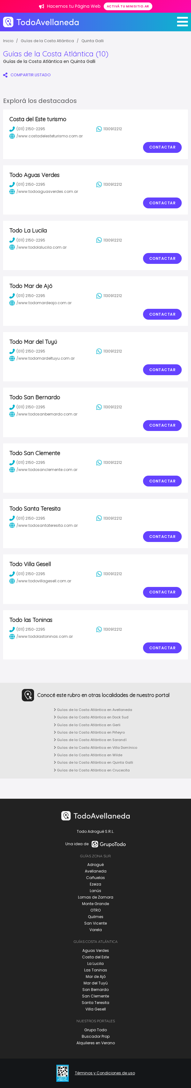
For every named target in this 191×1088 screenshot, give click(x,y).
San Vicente (95, 923)
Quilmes (95, 916)
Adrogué (95, 864)
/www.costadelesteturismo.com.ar (46, 136)
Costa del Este (95, 957)
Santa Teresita (95, 1002)
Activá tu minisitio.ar (128, 6)
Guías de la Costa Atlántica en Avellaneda (93, 709)
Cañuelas (95, 877)
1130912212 (109, 129)
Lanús (95, 890)
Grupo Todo (95, 1029)
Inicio (8, 40)
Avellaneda (95, 871)
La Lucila (95, 963)
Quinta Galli (92, 40)
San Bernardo (95, 989)
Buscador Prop (96, 1036)
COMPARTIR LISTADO (27, 75)
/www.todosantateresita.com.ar (43, 525)
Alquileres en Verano (95, 1043)
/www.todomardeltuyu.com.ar (42, 358)
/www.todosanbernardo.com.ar (43, 414)
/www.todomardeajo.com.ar (40, 303)
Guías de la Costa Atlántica (47, 40)
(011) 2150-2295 (27, 129)
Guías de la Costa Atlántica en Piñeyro (89, 732)
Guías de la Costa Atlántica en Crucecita (92, 770)
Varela (95, 929)
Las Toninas (95, 970)
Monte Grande (95, 903)
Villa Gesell (95, 1009)
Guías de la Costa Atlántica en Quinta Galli (93, 762)
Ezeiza (95, 884)
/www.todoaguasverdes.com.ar (43, 191)
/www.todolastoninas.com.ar (41, 636)
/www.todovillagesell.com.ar (40, 581)
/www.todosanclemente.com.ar (43, 470)
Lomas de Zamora (95, 897)
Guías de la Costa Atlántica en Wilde (88, 755)
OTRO (95, 910)
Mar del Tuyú (96, 983)
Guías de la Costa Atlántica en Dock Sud (91, 717)
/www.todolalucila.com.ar (38, 247)
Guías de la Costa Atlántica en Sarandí (90, 739)
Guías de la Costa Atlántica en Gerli (87, 724)
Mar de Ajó (96, 976)
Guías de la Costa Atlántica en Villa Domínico (95, 747)
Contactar (162, 147)
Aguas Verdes (95, 950)
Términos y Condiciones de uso (105, 1073)
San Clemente (95, 996)
